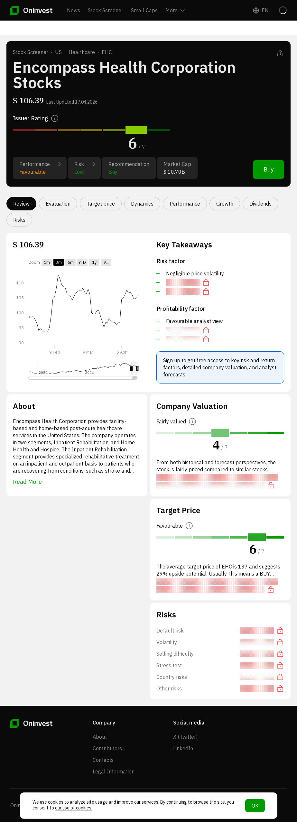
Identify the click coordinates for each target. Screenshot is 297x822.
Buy (269, 169)
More (175, 10)
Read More (27, 481)
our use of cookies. (73, 808)
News (73, 10)
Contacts (103, 760)
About (100, 737)
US (58, 52)
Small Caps (144, 10)
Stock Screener (105, 10)
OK (255, 805)
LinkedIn (183, 748)
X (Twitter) (185, 737)
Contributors (107, 748)
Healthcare (82, 52)
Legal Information (114, 771)
